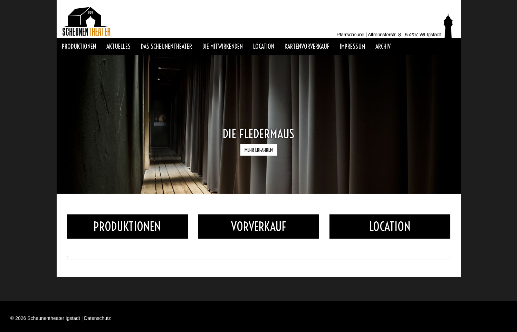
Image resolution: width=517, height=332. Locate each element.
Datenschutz (97, 318)
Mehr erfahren (259, 150)
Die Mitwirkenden (222, 46)
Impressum (352, 46)
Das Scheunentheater (166, 46)
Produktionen (79, 46)
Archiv (383, 46)
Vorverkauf (258, 226)
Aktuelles (118, 46)
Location (263, 46)
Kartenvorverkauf (307, 46)
